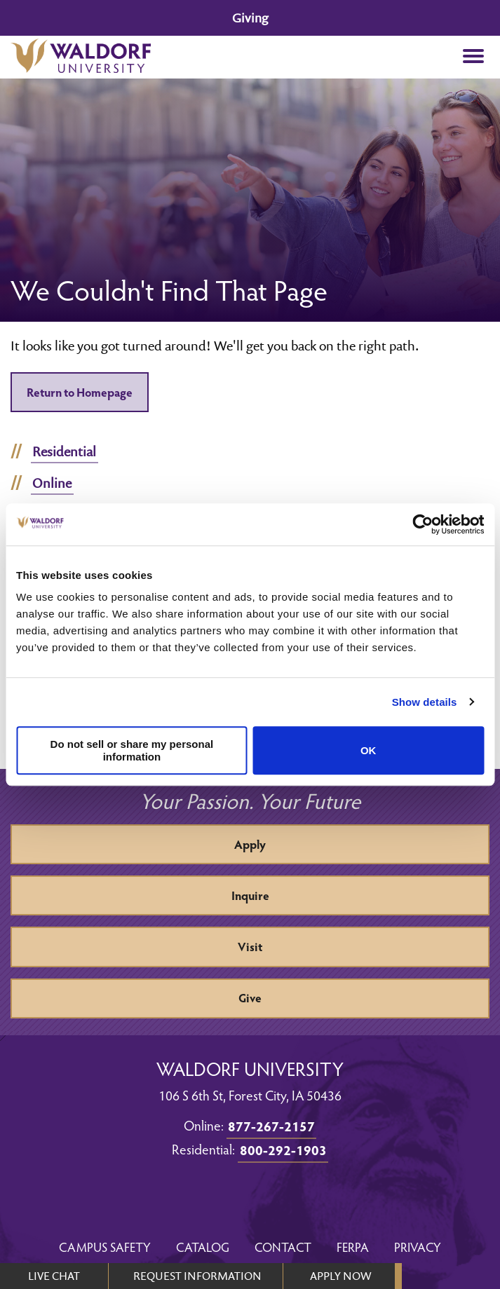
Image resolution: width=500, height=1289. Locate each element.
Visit (250, 947)
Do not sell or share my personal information (132, 751)
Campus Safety (105, 1246)
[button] (473, 57)
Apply (250, 844)
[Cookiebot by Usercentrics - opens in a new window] (422, 524)
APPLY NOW (340, 1275)
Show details (424, 702)
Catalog (202, 1246)
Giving (250, 18)
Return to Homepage (80, 392)
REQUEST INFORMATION (197, 1275)
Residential (64, 451)
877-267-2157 (271, 1126)
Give (250, 998)
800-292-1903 (283, 1149)
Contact (283, 1246)
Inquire (250, 895)
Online (52, 483)
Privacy (417, 1246)
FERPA (353, 1246)
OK (368, 750)
